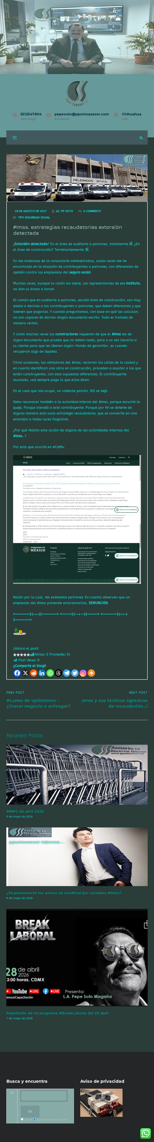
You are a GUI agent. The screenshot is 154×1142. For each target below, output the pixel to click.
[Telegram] (66, 673)
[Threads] (58, 673)
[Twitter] (75, 673)
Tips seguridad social (34, 217)
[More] (91, 673)
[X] (25, 673)
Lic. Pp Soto (64, 211)
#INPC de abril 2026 (25, 811)
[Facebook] (17, 673)
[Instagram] (83, 673)
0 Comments (92, 211)
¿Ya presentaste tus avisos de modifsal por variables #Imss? (63, 893)
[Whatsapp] (50, 673)
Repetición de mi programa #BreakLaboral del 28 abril (57, 1013)
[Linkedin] (42, 673)
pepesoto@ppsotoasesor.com (82, 114)
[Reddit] (33, 673)
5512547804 (31, 114)
